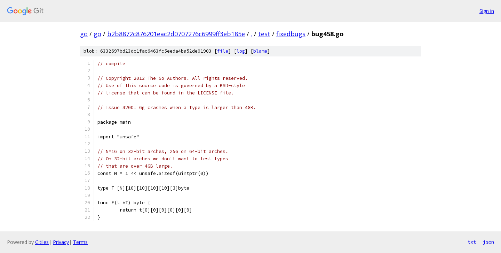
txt (472, 242)
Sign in (486, 11)
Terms (80, 242)
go (84, 34)
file (222, 51)
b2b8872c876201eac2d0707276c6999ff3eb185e (176, 34)
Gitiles (42, 242)
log (241, 51)
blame (260, 51)
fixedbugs (290, 34)
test (264, 34)
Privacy (61, 242)
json (488, 242)
